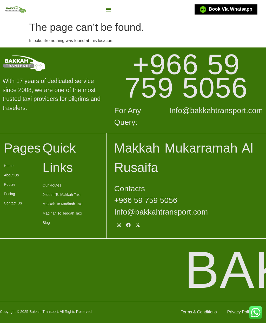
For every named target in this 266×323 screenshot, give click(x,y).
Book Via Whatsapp (230, 9)
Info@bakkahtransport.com (216, 110)
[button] (108, 9)
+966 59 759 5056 (186, 76)
